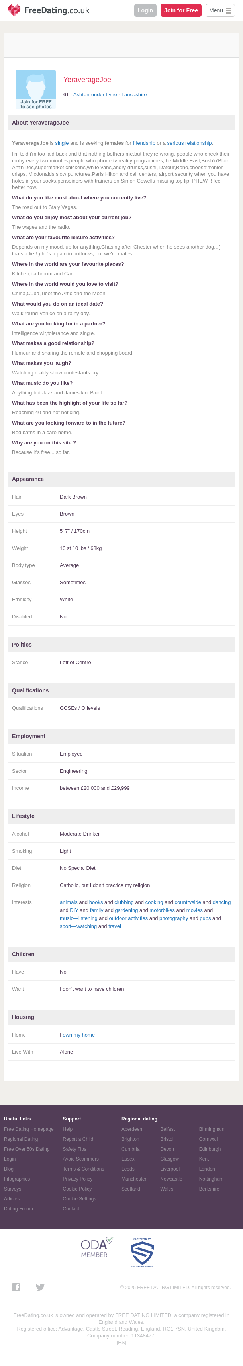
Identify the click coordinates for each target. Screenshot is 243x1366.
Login (145, 10)
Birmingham (212, 1129)
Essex (128, 1159)
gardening (126, 910)
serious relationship (189, 143)
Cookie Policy (77, 1189)
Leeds (128, 1169)
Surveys (12, 1189)
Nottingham (211, 1179)
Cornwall (208, 1139)
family (97, 910)
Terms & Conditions (83, 1169)
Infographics (17, 1179)
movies (194, 910)
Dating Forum (18, 1209)
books (96, 902)
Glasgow (169, 1159)
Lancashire (134, 94)
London (207, 1169)
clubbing (123, 902)
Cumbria (130, 1149)
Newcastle (171, 1179)
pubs (205, 918)
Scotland (131, 1189)
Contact (71, 1209)
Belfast (167, 1129)
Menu (216, 10)
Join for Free (181, 10)
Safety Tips (74, 1149)
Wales (166, 1189)
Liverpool (170, 1169)
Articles (12, 1199)
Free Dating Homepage (29, 1129)
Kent (204, 1159)
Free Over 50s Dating (27, 1149)
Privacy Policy (78, 1179)
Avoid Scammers (81, 1159)
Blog (9, 1169)
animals (69, 902)
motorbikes (162, 910)
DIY (74, 910)
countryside (187, 902)
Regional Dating (21, 1139)
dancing (222, 902)
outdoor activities (128, 918)
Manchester (134, 1179)
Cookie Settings (79, 1199)
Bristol (166, 1139)
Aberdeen (132, 1129)
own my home (79, 1035)
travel (114, 926)
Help (68, 1129)
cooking (154, 902)
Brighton (130, 1139)
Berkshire (209, 1189)
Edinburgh (210, 1149)
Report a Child (78, 1139)
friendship (144, 143)
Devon (167, 1149)
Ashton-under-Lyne (95, 94)
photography (173, 918)
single (62, 143)
